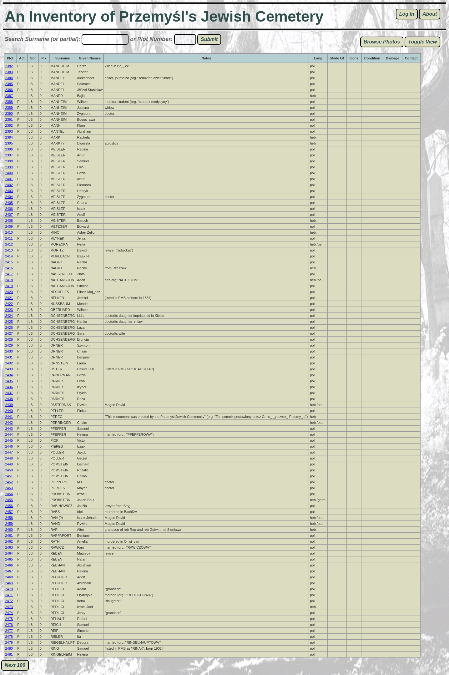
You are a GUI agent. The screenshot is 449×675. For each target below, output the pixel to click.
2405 (9, 203)
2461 (9, 535)
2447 (9, 452)
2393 (9, 131)
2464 (9, 553)
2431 (9, 357)
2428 (9, 339)
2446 (9, 446)
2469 (9, 583)
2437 (9, 393)
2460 (9, 529)
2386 (9, 90)
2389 (9, 107)
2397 (9, 155)
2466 (9, 565)
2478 (9, 636)
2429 (9, 345)
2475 (9, 619)
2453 (9, 488)
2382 (9, 66)
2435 (9, 381)
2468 (9, 577)
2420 (9, 292)
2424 (9, 315)
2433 (9, 369)
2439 (9, 405)
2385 (9, 84)
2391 (9, 119)
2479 (9, 642)
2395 (9, 143)
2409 (9, 226)
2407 (9, 214)
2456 (9, 506)
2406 (9, 209)
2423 (9, 310)
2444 (9, 434)
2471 (9, 595)
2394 (9, 137)
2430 (9, 351)
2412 (9, 244)
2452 (9, 482)
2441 (9, 417)
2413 (9, 250)
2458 (9, 518)
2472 (9, 601)
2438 (9, 399)
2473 (9, 607)
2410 (9, 232)
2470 (9, 589)
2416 (9, 268)
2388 (9, 102)
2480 (9, 648)
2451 (9, 476)
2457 (9, 512)
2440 (9, 411)
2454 (9, 494)
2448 (9, 458)
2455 (9, 500)
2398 (9, 161)
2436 (9, 387)
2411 (9, 238)
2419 (9, 286)
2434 (9, 375)
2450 (9, 470)
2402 (9, 185)
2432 (9, 363)
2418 (9, 280)
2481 (9, 654)
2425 (9, 321)
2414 (9, 256)
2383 (9, 72)
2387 (9, 96)
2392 (9, 125)
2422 (9, 304)
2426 (9, 327)
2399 (9, 167)
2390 (9, 113)
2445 (9, 440)
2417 (9, 274)
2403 (9, 191)
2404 (9, 197)
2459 (9, 523)
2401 (9, 179)
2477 (9, 630)
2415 (9, 262)
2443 (9, 428)
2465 (9, 559)
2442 (9, 422)
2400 (9, 173)
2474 (9, 613)
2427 (9, 333)
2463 (9, 547)
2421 (9, 298)
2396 (9, 149)
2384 (9, 78)
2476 (9, 625)
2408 (9, 220)
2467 (9, 571)
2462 (9, 541)
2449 (9, 464)
